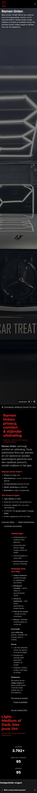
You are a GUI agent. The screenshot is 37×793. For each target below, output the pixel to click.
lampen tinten (21, 511)
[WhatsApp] (34, 402)
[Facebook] (31, 402)
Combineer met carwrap (13, 526)
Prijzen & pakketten (21, 702)
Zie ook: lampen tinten (19, 710)
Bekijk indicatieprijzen (26, 522)
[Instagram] (29, 402)
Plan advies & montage (19, 698)
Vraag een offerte (8, 522)
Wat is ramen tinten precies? (15, 790)
